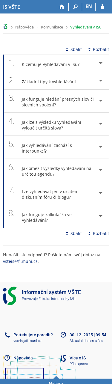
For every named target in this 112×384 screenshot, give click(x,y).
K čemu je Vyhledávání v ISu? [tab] (47, 63)
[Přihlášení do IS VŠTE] (102, 7)
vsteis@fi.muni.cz (20, 261)
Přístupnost (79, 364)
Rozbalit (98, 49)
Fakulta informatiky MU (57, 299)
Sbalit (73, 49)
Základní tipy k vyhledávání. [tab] (46, 81)
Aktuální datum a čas (86, 341)
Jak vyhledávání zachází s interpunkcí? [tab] (40, 147)
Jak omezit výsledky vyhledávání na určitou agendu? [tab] (49, 170)
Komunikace (52, 27)
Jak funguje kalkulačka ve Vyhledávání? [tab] (40, 216)
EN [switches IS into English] (88, 6)
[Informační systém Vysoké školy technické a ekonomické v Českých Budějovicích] (11, 7)
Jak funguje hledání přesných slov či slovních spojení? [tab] (51, 101)
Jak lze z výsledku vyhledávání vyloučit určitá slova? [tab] (44, 124)
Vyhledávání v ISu (86, 27)
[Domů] (62, 7)
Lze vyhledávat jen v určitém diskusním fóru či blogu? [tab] (43, 193)
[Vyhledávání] (75, 7)
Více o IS (78, 358)
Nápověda (24, 27)
